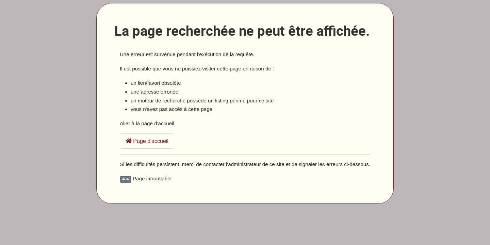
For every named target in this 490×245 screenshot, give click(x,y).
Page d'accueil (147, 141)
